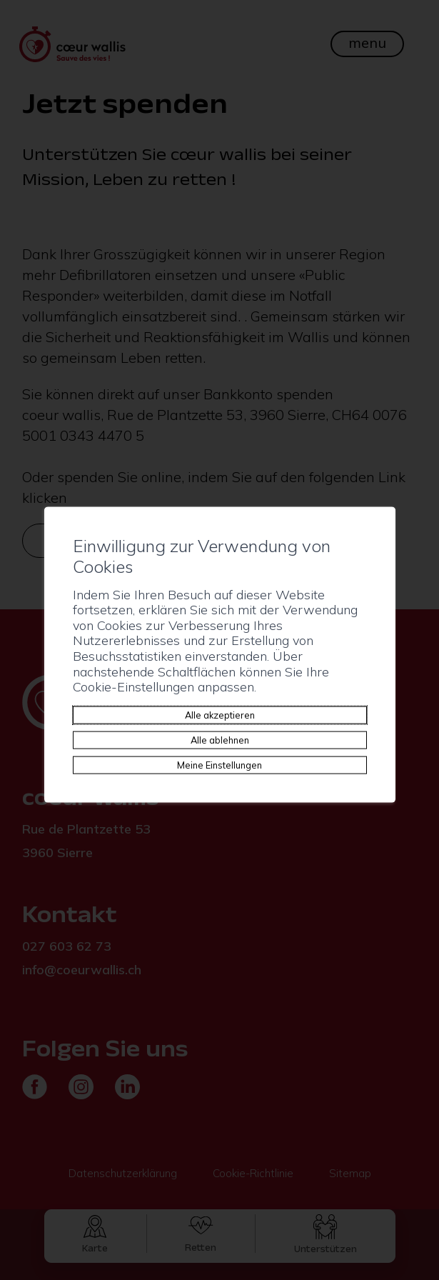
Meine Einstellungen (219, 764)
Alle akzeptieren (220, 714)
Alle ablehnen (220, 739)
